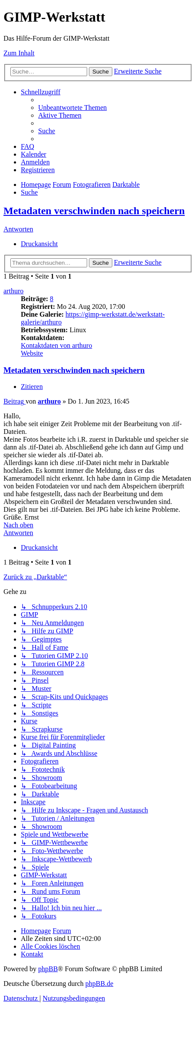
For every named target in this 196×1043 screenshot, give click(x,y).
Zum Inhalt (19, 53)
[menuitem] (72, 107)
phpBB (48, 968)
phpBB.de (99, 983)
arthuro (13, 291)
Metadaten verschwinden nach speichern (94, 210)
